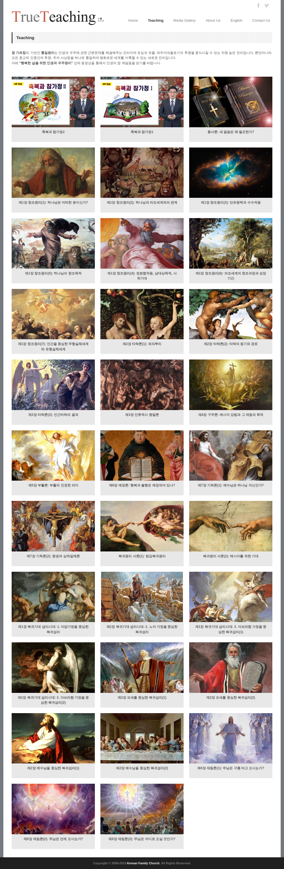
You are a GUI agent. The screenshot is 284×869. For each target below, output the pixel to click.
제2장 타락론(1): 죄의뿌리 (142, 344)
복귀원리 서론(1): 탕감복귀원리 (141, 556)
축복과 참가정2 (53, 132)
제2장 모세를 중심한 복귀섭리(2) (230, 698)
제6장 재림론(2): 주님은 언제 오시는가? (53, 839)
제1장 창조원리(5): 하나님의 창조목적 (53, 273)
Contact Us (261, 20)
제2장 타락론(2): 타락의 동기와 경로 (231, 344)
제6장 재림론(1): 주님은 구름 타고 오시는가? (230, 768)
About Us (213, 20)
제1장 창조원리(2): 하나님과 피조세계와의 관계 (142, 202)
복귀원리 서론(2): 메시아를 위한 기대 (230, 556)
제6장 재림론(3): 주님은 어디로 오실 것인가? (141, 839)
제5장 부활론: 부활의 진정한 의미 (53, 485)
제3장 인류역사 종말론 (142, 415)
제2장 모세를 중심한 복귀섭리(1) (142, 698)
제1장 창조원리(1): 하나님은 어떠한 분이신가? (53, 202)
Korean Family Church (143, 863)
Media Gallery (184, 20)
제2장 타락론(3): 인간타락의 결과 (53, 415)
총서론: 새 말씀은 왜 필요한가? (230, 132)
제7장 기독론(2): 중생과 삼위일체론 (53, 556)
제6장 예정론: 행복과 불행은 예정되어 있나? (142, 485)
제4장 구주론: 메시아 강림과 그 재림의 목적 (230, 415)
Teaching (155, 20)
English (236, 20)
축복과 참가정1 (142, 132)
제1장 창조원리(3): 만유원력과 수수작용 (230, 202)
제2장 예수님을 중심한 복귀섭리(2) (142, 768)
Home (133, 20)
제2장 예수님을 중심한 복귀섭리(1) (53, 768)
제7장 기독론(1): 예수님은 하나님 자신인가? (231, 485)
